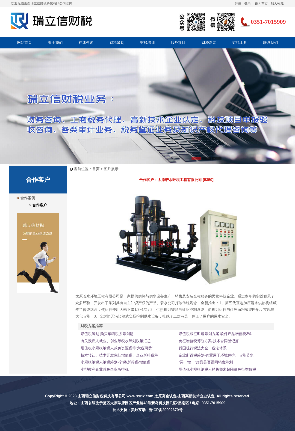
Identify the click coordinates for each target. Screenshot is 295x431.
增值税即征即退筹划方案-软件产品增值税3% (215, 334)
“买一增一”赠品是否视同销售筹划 (206, 362)
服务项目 (178, 43)
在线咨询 (86, 43)
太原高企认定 (165, 396)
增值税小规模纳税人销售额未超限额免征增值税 (217, 369)
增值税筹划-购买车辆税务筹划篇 (107, 334)
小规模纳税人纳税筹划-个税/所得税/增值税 (115, 362)
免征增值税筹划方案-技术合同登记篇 (209, 341)
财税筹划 (116, 43)
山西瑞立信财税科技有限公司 (102, 396)
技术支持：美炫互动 (129, 410)
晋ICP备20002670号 (166, 410)
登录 (247, 3)
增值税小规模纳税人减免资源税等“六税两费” (117, 348)
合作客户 (39, 205)
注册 (238, 3)
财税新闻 (209, 43)
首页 (96, 169)
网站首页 (24, 43)
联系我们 (270, 43)
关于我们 (55, 43)
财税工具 (239, 43)
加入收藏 (277, 3)
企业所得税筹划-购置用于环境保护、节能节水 (216, 355)
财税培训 (147, 43)
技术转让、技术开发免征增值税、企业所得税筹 (119, 355)
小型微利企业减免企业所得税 (105, 369)
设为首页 (261, 3)
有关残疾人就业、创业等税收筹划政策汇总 (116, 341)
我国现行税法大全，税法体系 (203, 348)
